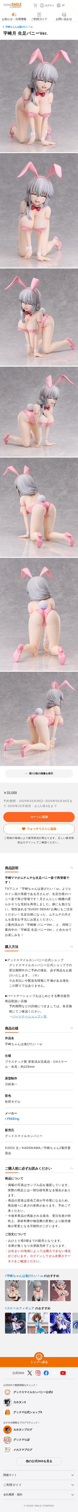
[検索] (29, 5)
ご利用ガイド (12, 1484)
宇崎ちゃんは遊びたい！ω (18, 27)
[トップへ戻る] (39, 1357)
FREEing (13, 1118)
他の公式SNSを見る (39, 1461)
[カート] (35, 5)
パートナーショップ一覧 (29, 1016)
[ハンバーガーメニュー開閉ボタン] (72, 5)
